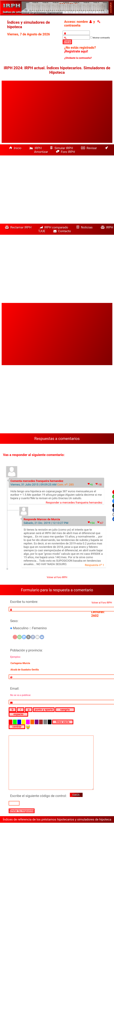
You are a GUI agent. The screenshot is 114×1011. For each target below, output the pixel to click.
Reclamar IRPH (18, 227)
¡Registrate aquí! (76, 51)
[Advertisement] (29, 112)
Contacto (62, 231)
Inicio (15, 148)
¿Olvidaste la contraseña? (78, 58)
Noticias (84, 227)
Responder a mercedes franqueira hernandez (74, 502)
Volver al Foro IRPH (57, 577)
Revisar (89, 148)
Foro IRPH (66, 152)
